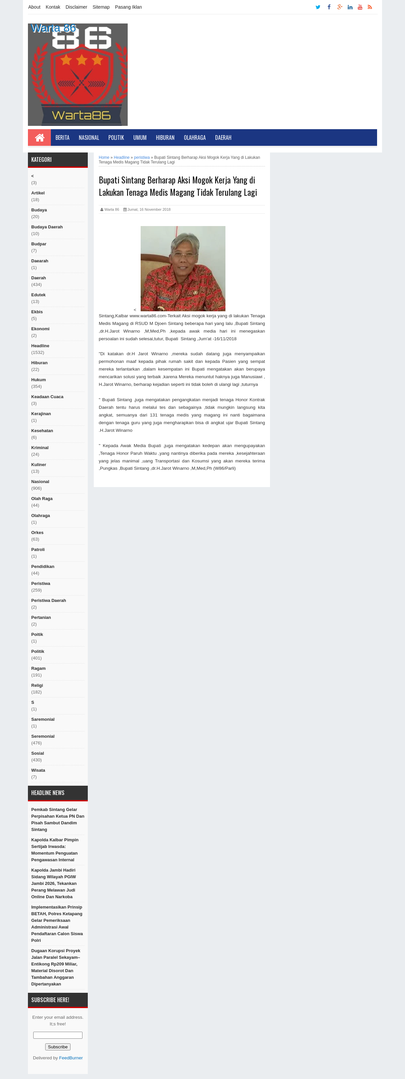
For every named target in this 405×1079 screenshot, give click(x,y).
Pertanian (41, 617)
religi (37, 685)
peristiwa (40, 583)
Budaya (39, 209)
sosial (37, 753)
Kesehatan (42, 430)
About (34, 7)
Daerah (223, 137)
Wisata (38, 770)
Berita (62, 137)
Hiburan (165, 137)
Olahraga (195, 137)
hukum (38, 379)
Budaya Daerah (47, 226)
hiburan (39, 362)
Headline (40, 345)
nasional (40, 481)
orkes (37, 532)
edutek (38, 294)
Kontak (53, 7)
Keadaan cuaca (47, 396)
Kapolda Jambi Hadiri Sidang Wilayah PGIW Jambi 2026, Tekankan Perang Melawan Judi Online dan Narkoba (53, 883)
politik (37, 651)
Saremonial (43, 719)
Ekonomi (40, 328)
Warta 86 (53, 27)
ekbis (37, 311)
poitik (37, 634)
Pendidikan (42, 566)
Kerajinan (41, 413)
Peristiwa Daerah (48, 600)
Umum (140, 137)
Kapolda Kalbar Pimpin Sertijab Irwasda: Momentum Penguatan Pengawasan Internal (54, 849)
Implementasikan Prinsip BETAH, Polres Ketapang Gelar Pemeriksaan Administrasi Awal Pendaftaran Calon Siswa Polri (57, 924)
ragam (38, 668)
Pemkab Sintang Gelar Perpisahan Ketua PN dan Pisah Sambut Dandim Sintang (57, 819)
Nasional (89, 137)
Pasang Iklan (128, 7)
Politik (116, 137)
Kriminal (40, 447)
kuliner (38, 464)
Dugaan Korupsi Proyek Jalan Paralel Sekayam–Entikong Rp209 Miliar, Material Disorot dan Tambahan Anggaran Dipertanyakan (55, 967)
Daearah (39, 260)
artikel (38, 192)
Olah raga (42, 498)
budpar (39, 243)
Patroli (38, 549)
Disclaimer (76, 7)
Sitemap (101, 7)
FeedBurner (71, 1057)
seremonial (43, 736)
